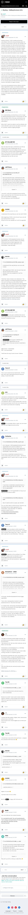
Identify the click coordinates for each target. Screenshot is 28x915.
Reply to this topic (14, 21)
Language (8, 911)
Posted (11, 37)
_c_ (17, 687)
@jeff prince (4, 315)
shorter (20, 577)
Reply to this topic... (8, 887)
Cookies (20, 911)
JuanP (4, 14)
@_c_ (7, 799)
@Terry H (4, 554)
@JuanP (3, 529)
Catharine (20, 480)
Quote (6, 101)
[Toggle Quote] (3, 172)
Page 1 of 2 (14, 26)
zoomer (19, 262)
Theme (15, 911)
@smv (3, 423)
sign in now (8, 879)
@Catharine (4, 490)
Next (23, 26)
